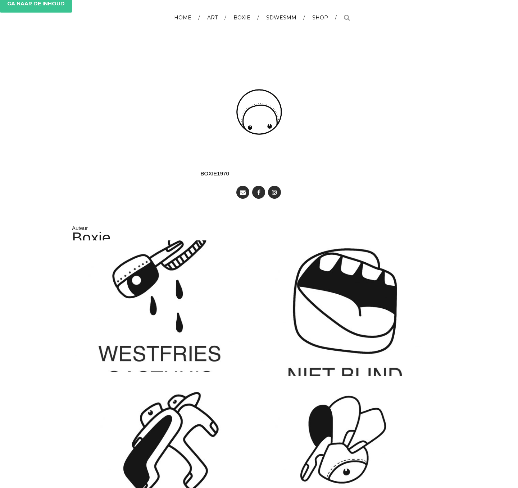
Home (182, 17)
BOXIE (241, 17)
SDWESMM (281, 17)
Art (212, 17)
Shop (320, 17)
